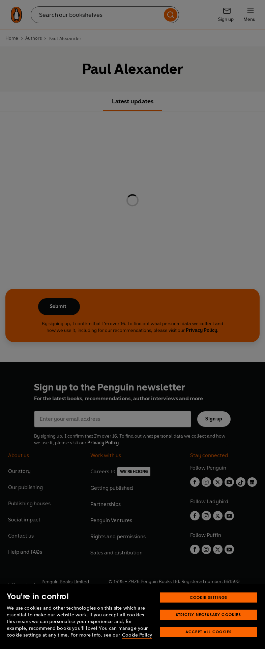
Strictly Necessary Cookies (208, 614)
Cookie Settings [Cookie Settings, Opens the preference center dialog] (209, 597)
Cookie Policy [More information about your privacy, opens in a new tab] (137, 635)
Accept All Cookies (208, 631)
